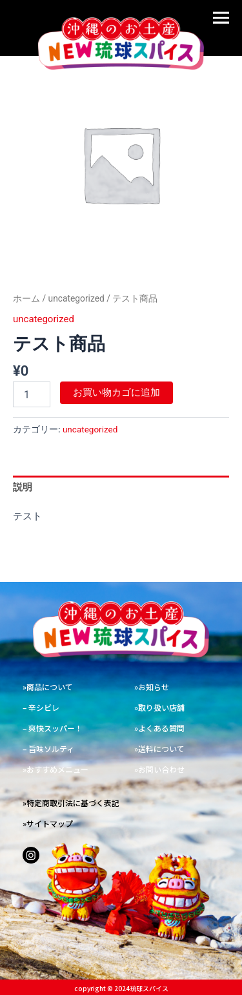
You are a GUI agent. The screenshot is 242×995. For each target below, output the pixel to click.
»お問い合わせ (159, 769)
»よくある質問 (159, 727)
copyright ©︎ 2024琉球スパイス (121, 988)
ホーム (26, 298)
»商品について (48, 686)
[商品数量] (31, 394)
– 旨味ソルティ (48, 748)
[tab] (121, 488)
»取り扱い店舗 (159, 707)
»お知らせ (151, 686)
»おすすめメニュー (55, 769)
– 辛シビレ (41, 707)
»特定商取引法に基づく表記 (71, 802)
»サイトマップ (48, 823)
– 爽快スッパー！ (53, 727)
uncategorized (76, 298)
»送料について (159, 748)
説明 (22, 487)
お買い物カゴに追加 (116, 392)
